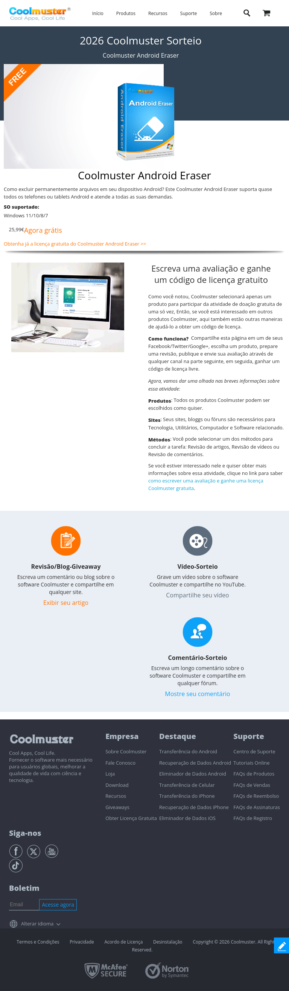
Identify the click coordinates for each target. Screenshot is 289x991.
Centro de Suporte (254, 751)
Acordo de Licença (123, 942)
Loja (110, 773)
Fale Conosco (120, 762)
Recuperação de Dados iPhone (194, 807)
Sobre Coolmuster (125, 751)
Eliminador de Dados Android (192, 773)
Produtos (125, 13)
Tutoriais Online (251, 762)
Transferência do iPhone (187, 795)
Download (117, 785)
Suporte (188, 13)
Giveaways (117, 807)
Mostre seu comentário (197, 694)
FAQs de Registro (252, 818)
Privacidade (82, 942)
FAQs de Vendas (251, 785)
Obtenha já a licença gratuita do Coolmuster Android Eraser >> (75, 243)
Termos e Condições (38, 942)
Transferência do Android (188, 751)
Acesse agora (58, 904)
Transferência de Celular (186, 785)
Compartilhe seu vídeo (197, 595)
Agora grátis (43, 230)
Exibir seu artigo (65, 603)
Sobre (216, 13)
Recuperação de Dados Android (195, 762)
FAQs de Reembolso (256, 795)
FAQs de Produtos (253, 773)
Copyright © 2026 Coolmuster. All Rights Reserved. (204, 946)
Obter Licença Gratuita (131, 818)
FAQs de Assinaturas (256, 807)
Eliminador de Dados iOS (187, 818)
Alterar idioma (37, 923)
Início (97, 13)
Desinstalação (168, 942)
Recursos (157, 13)
